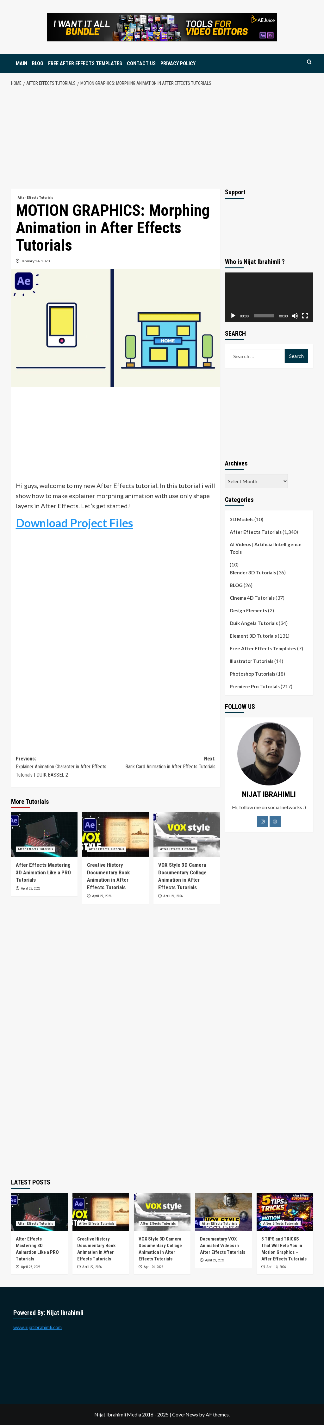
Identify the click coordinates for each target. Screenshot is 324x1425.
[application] (269, 297)
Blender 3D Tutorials (253, 572)
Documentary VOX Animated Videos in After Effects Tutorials (222, 1245)
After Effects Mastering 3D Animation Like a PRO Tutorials (43, 872)
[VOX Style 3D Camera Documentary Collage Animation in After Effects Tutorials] (186, 834)
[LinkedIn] (275, 821)
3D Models (241, 519)
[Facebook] (262, 821)
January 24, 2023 (35, 261)
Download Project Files (74, 523)
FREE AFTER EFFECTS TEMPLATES (85, 63)
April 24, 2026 (173, 896)
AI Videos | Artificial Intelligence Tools (266, 548)
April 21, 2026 (214, 1260)
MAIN (21, 63)
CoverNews (185, 1414)
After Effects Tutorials (256, 532)
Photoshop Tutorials (252, 674)
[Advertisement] (162, 138)
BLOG (37, 63)
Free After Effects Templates (263, 648)
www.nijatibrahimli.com (37, 1327)
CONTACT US (141, 63)
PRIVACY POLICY (178, 63)
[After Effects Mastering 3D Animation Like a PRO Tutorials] (44, 834)
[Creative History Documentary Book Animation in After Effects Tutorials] (115, 834)
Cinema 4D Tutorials (252, 598)
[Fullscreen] (305, 316)
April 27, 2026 (101, 896)
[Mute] (295, 316)
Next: (165, 763)
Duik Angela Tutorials (254, 623)
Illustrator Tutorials (251, 661)
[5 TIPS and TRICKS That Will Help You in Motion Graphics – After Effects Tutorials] (285, 1212)
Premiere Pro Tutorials (255, 686)
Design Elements (248, 610)
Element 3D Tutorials (253, 636)
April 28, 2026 (30, 888)
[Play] (233, 316)
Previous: (66, 767)
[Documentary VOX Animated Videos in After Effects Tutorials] (223, 1212)
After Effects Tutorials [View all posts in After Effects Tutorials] (35, 198)
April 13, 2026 (276, 1267)
